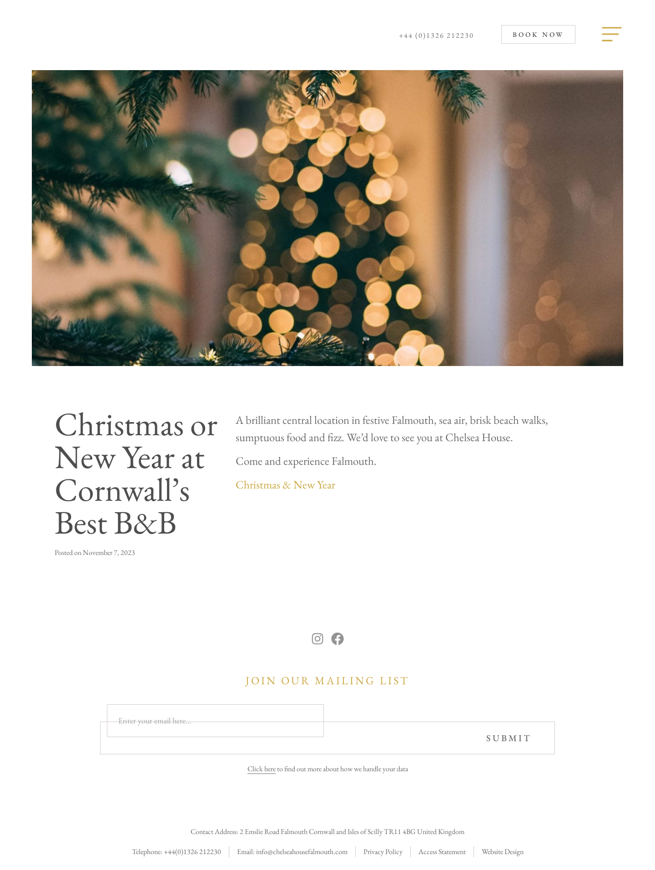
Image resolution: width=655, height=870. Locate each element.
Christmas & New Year (285, 484)
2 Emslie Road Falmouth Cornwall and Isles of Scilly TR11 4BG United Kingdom (352, 826)
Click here (261, 763)
